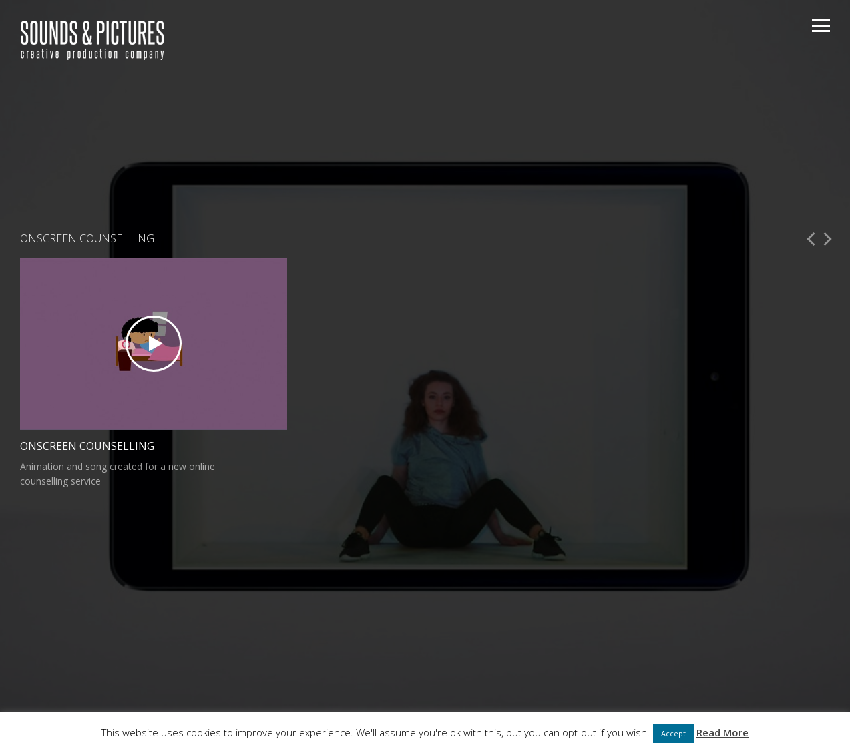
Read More (722, 732)
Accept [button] (673, 733)
